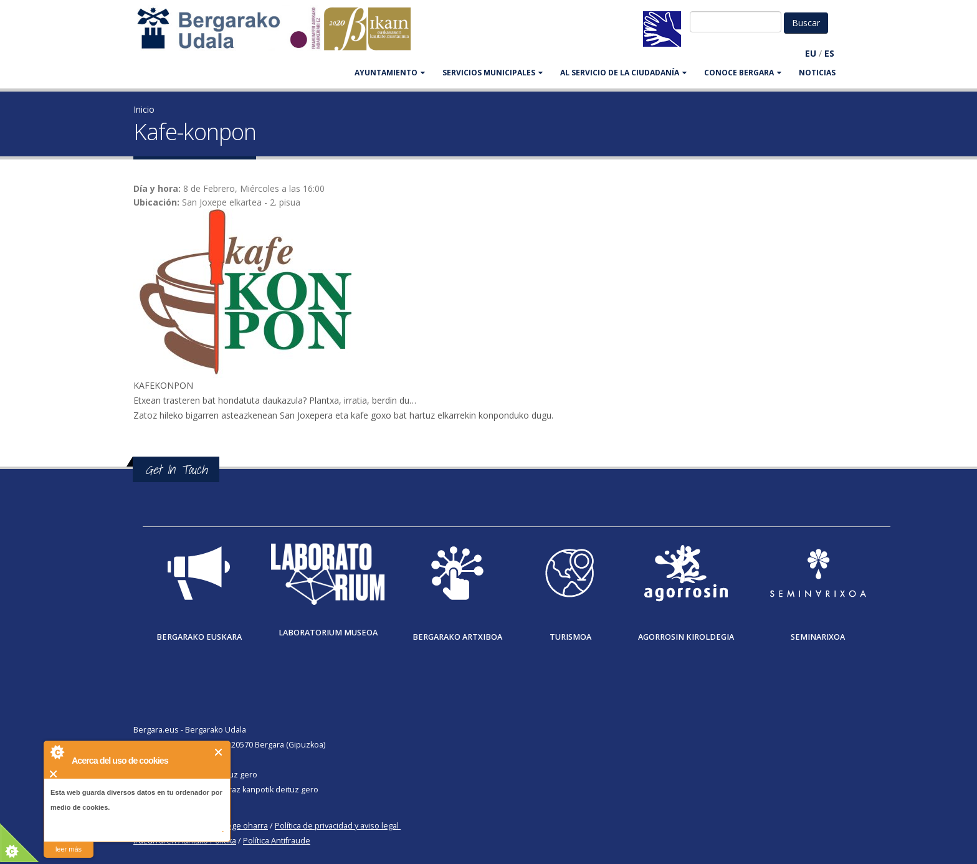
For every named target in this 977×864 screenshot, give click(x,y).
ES (829, 53)
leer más (68, 849)
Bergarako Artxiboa (457, 637)
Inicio (144, 109)
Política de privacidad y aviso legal (337, 825)
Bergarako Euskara (199, 637)
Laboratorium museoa (328, 632)
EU (810, 53)
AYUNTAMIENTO (390, 72)
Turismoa (570, 637)
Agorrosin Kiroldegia (686, 637)
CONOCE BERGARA (742, 72)
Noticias (817, 72)
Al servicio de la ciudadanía (623, 72)
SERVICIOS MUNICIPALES (492, 72)
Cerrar (219, 752)
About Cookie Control (56, 751)
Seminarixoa (818, 637)
